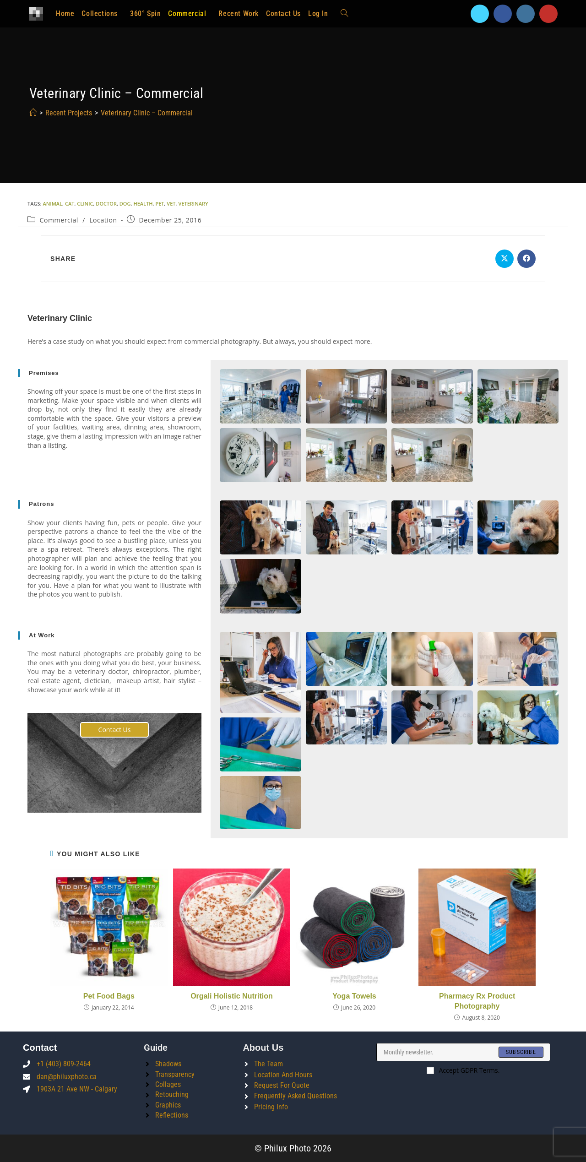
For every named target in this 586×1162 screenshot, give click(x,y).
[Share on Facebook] (526, 259)
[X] (480, 14)
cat (69, 203)
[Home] (33, 113)
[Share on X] (504, 259)
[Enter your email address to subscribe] (463, 1052)
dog (125, 203)
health (142, 203)
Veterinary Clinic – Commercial (147, 113)
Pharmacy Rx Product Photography (477, 1001)
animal (52, 203)
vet (171, 203)
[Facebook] (503, 14)
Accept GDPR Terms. (463, 1070)
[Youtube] (548, 14)
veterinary (193, 203)
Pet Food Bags (109, 996)
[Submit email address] (521, 1052)
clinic (85, 203)
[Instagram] (525, 14)
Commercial (59, 220)
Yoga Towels (354, 996)
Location (103, 220)
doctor (106, 203)
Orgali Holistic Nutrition (231, 996)
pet (159, 203)
